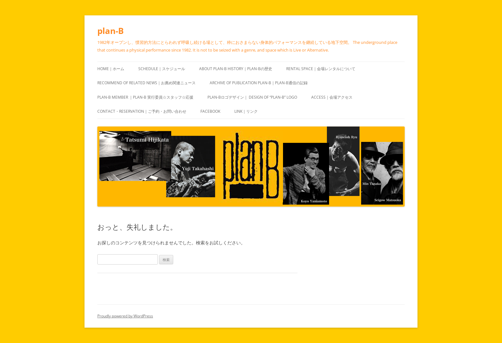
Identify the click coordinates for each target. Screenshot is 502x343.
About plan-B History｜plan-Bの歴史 (235, 68)
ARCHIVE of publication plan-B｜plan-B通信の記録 (259, 83)
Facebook (210, 111)
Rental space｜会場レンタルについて (320, 68)
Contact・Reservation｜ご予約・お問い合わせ (141, 111)
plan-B (110, 31)
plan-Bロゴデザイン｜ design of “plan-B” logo (252, 97)
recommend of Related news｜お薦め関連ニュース (146, 83)
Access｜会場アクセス (331, 97)
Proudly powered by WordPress (125, 316)
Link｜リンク (246, 111)
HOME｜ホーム (110, 68)
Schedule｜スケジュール (161, 68)
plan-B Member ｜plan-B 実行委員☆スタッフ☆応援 (145, 97)
